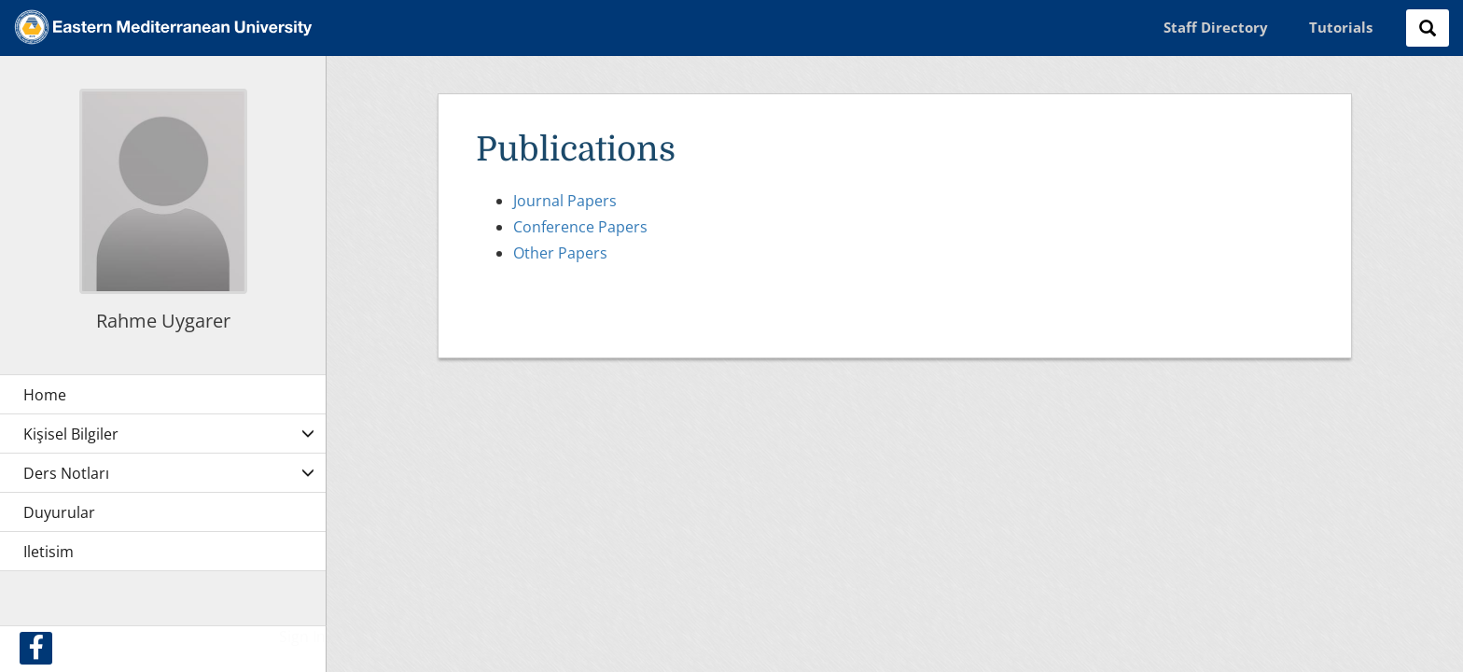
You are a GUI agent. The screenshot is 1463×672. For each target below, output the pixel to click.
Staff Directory (1215, 27)
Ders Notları (66, 473)
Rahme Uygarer (163, 320)
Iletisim (48, 551)
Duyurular (59, 512)
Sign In (302, 636)
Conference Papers (580, 227)
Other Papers (560, 253)
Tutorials (1340, 27)
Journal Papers (565, 200)
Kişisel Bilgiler (70, 434)
